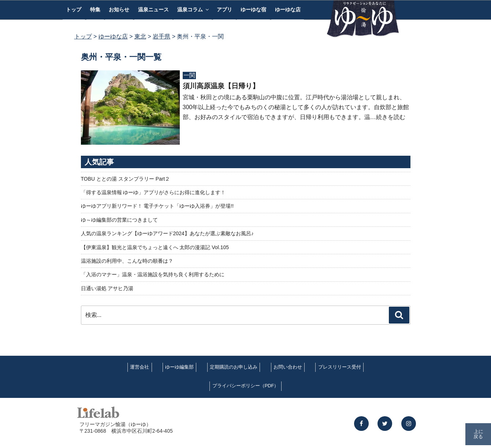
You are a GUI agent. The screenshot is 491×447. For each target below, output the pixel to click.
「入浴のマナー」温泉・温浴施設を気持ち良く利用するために (152, 274)
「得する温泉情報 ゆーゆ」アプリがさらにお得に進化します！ (153, 192)
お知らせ (119, 9)
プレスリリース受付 (339, 367)
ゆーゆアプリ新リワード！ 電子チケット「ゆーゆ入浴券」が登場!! (157, 206)
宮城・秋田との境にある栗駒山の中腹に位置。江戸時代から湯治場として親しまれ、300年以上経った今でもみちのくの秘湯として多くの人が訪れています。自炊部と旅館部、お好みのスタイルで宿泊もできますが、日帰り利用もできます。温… (296, 107)
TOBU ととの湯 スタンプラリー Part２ (125, 179)
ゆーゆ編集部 (179, 367)
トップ (73, 9)
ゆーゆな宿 (253, 9)
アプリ (224, 9)
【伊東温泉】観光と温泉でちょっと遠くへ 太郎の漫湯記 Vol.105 (155, 247)
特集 (95, 9)
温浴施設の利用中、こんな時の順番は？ (127, 261)
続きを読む (390, 117)
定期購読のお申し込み (233, 367)
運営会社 (139, 367)
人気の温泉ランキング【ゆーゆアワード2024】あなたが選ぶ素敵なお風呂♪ (167, 233)
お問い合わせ (288, 367)
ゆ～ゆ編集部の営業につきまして (119, 220)
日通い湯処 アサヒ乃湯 (107, 288)
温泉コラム (193, 9)
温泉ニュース (153, 9)
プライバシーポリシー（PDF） (245, 385)
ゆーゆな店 (288, 9)
